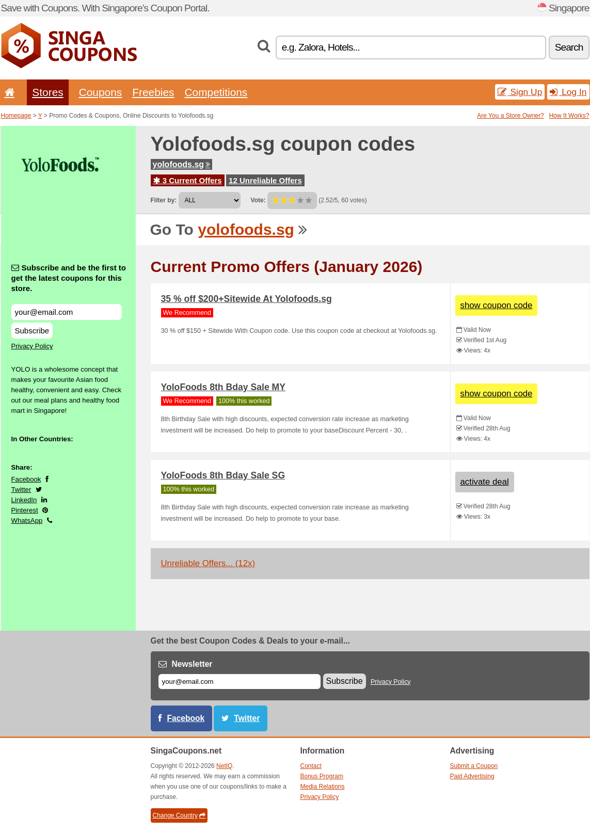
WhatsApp (27, 520)
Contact (311, 766)
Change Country (179, 815)
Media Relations (322, 786)
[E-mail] (239, 681)
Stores (47, 92)
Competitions (215, 92)
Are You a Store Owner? (510, 115)
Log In (568, 92)
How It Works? (569, 115)
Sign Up (520, 92)
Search (569, 47)
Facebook (26, 479)
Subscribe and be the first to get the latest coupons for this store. (68, 278)
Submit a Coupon (474, 766)
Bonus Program (321, 776)
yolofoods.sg (182, 164)
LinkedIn (24, 500)
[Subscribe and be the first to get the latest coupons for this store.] (66, 312)
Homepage (16, 115)
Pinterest (24, 510)
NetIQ (224, 766)
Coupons (100, 92)
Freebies (153, 92)
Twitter (21, 489)
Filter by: (164, 200)
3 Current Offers (187, 180)
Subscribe (32, 330)
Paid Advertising (472, 776)
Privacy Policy (32, 346)
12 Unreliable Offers (265, 180)
